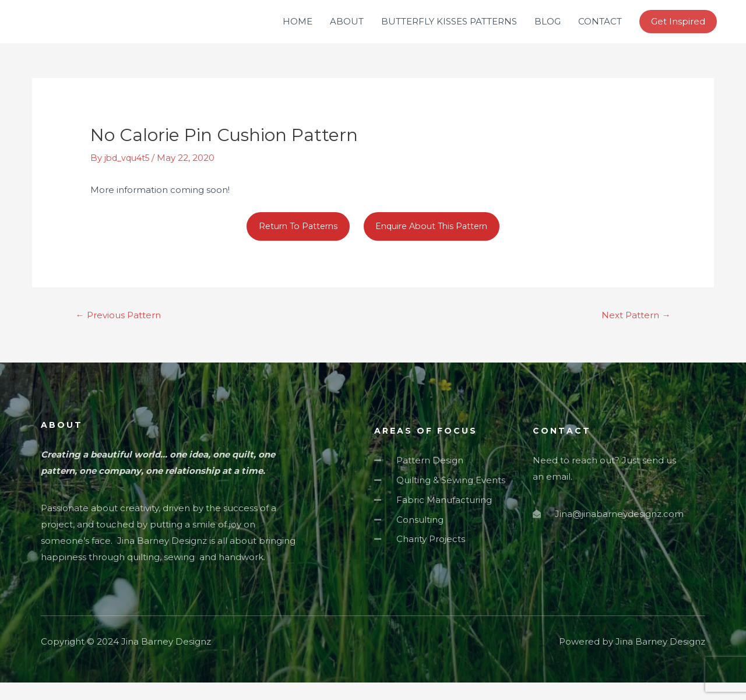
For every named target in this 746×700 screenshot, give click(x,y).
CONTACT (600, 28)
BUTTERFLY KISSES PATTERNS (449, 28)
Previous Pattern (122, 331)
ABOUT (347, 28)
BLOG (547, 28)
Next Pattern (633, 331)
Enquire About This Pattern (435, 241)
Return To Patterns (293, 241)
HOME (297, 28)
